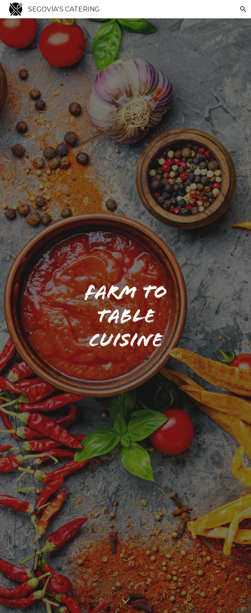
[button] (243, 9)
